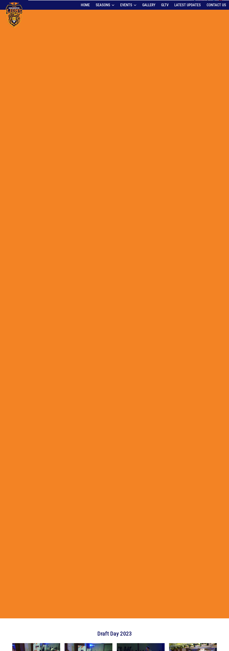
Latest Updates (187, 12)
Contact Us (216, 12)
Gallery (148, 12)
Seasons (105, 12)
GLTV (164, 12)
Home (85, 12)
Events (128, 12)
